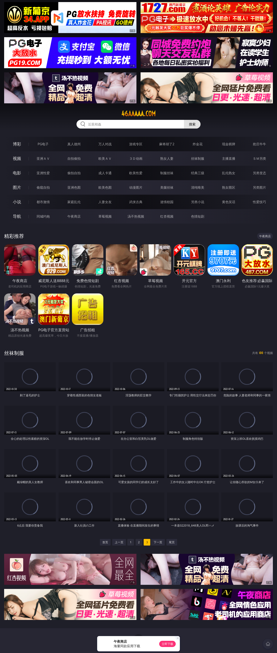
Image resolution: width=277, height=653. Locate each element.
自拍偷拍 (74, 158)
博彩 (17, 144)
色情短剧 (197, 216)
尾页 (172, 542)
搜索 (192, 124)
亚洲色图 (74, 187)
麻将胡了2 (166, 144)
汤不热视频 (136, 216)
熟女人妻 (166, 158)
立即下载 (167, 644)
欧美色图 (105, 187)
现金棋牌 (228, 144)
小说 (17, 202)
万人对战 (105, 144)
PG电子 (43, 144)
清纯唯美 (197, 187)
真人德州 (74, 144)
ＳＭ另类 (259, 158)
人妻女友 (105, 202)
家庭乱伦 (74, 202)
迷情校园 (166, 202)
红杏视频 (166, 216)
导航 (17, 216)
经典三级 (197, 173)
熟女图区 (228, 187)
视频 (17, 158)
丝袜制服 (197, 158)
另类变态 (259, 173)
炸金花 (198, 144)
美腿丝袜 (166, 187)
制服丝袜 (166, 173)
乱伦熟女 (228, 173)
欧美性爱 (135, 173)
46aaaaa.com (138, 114)
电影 (17, 173)
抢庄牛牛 (259, 144)
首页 (105, 542)
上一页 (119, 542)
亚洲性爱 (43, 173)
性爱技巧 (259, 202)
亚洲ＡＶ (43, 158)
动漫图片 (135, 187)
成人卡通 (105, 173)
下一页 (158, 542)
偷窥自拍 (43, 187)
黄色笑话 (228, 202)
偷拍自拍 (74, 173)
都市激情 (43, 202)
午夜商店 (74, 216)
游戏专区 (135, 144)
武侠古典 (135, 202)
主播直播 (228, 158)
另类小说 (197, 202)
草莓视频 (105, 216)
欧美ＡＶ (105, 158)
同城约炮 (43, 216)
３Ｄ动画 (135, 158)
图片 (17, 187)
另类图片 (259, 187)
